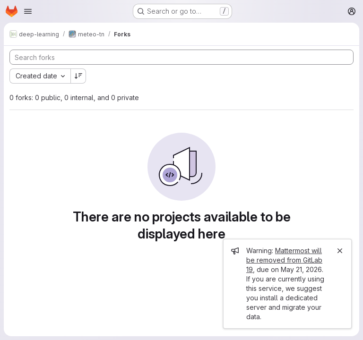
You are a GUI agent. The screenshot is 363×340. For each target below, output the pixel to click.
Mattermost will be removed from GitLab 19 (284, 259)
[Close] (340, 250)
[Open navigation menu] (27, 11)
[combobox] (39, 76)
